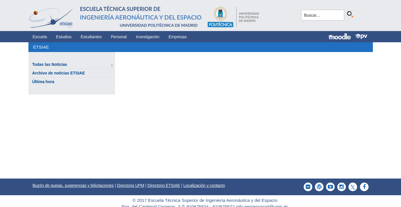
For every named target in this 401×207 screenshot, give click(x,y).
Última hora (43, 81)
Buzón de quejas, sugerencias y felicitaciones (73, 185)
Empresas (177, 36)
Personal (119, 36)
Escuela (40, 36)
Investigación (147, 36)
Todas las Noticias (49, 64)
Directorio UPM (130, 185)
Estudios (63, 36)
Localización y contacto (204, 185)
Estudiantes (91, 36)
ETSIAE (41, 47)
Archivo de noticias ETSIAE (58, 73)
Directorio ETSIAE (164, 185)
